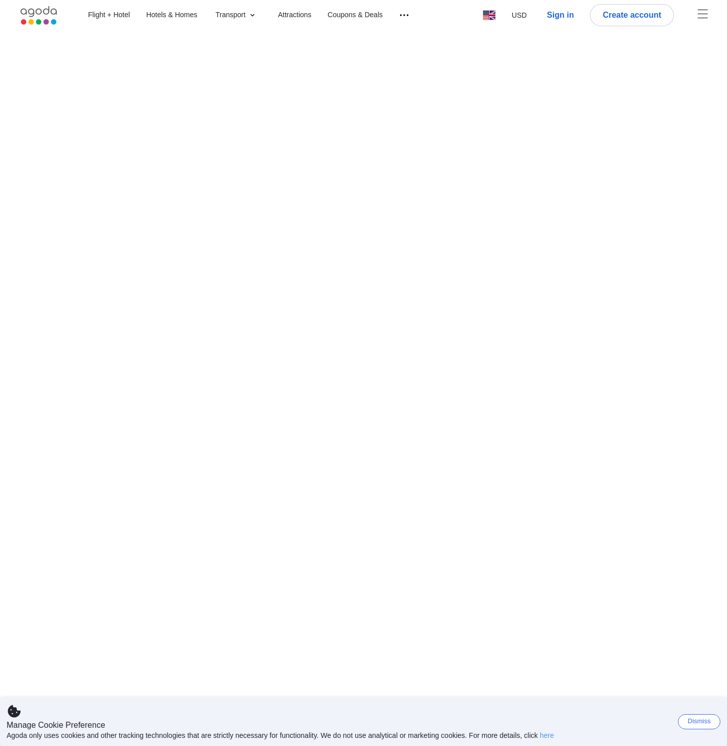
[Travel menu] (399, 15)
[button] (238, 15)
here (547, 735)
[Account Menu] (703, 15)
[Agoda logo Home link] (39, 15)
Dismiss (699, 721)
